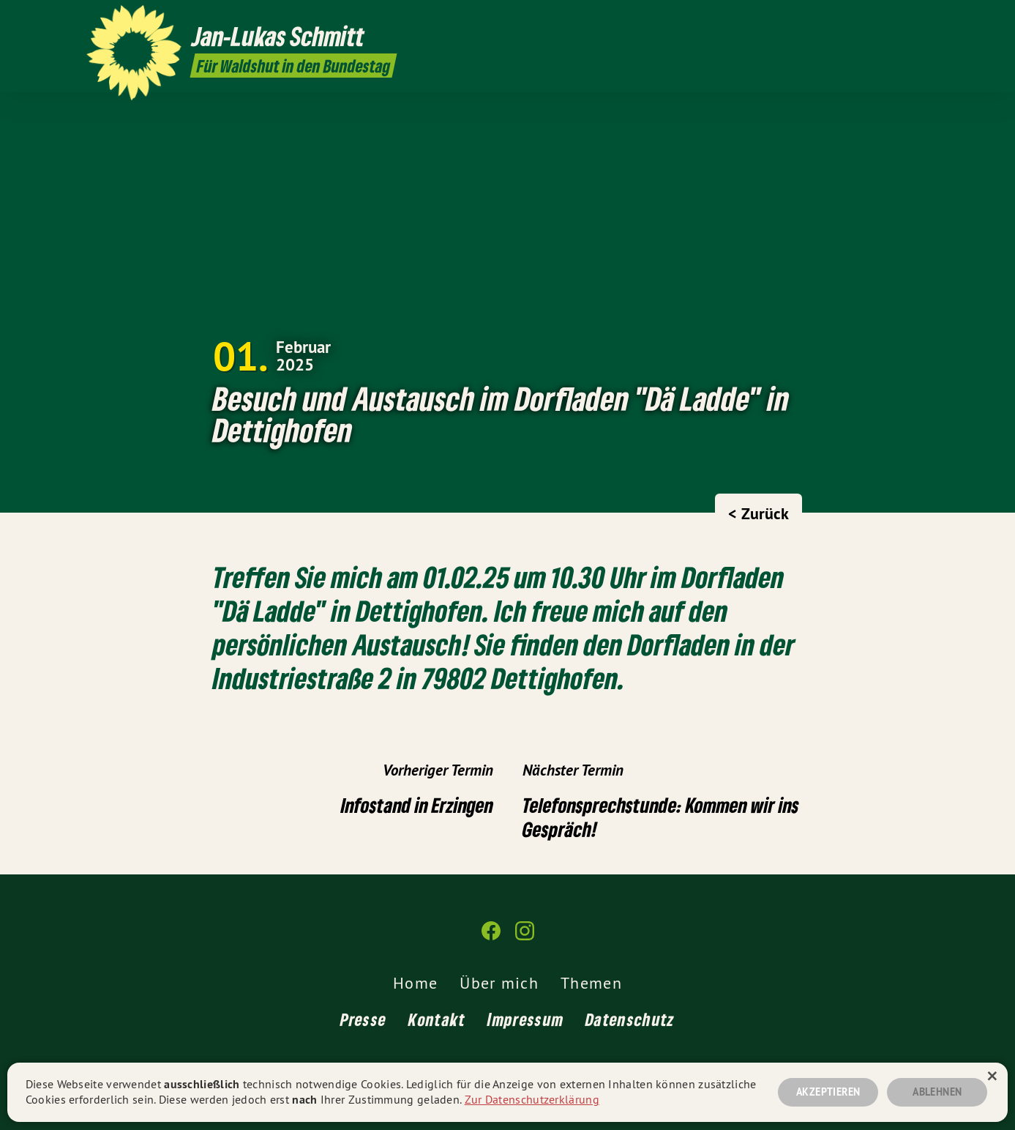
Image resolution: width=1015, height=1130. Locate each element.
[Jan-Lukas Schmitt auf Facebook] (899, 19)
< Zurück (758, 513)
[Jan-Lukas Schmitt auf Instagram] (921, 19)
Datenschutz (630, 1019)
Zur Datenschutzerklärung (532, 1099)
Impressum (525, 1019)
